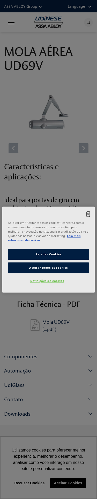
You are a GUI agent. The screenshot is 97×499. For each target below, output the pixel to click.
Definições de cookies (47, 281)
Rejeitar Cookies (48, 254)
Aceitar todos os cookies (48, 268)
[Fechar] (88, 214)
